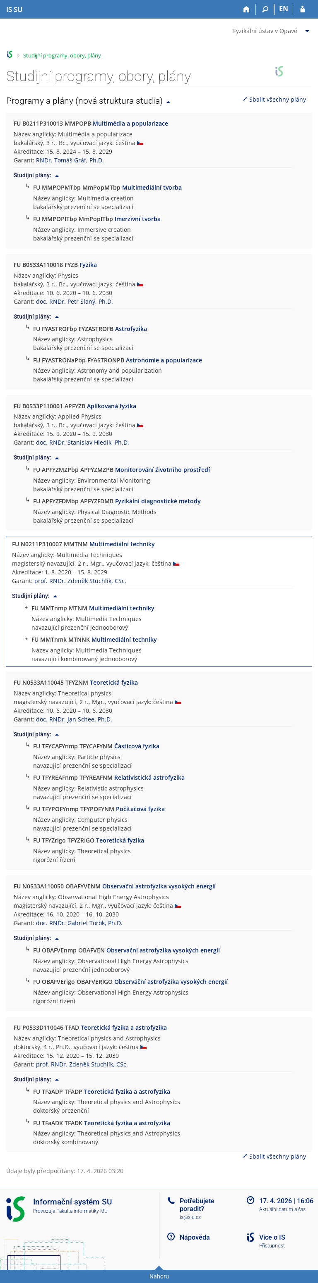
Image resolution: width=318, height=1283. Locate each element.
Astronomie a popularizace (164, 360)
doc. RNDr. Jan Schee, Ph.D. (74, 719)
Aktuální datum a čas (282, 1209)
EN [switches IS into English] (283, 8)
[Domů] (246, 9)
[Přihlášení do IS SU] (302, 9)
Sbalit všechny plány (274, 99)
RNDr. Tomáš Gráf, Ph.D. (70, 160)
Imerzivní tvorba (138, 219)
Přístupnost (272, 1246)
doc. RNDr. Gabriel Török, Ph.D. (79, 923)
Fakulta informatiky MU (82, 1211)
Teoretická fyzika (114, 682)
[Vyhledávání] (265, 9)
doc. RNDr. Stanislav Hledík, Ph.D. (82, 442)
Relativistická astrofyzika (149, 777)
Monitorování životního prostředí (162, 470)
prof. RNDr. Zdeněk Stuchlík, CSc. (80, 581)
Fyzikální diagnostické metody (158, 501)
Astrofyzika (131, 329)
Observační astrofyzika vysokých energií (159, 886)
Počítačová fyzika (140, 809)
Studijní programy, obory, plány (62, 55)
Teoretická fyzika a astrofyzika (124, 1027)
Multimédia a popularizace (130, 123)
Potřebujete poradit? (197, 1205)
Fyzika (88, 265)
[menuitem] (272, 29)
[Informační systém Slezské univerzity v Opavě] (14, 9)
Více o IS (272, 1237)
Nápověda (195, 1237)
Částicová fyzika (136, 746)
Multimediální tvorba (152, 187)
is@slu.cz (190, 1217)
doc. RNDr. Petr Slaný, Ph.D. (74, 301)
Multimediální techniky (122, 544)
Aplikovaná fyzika (111, 406)
